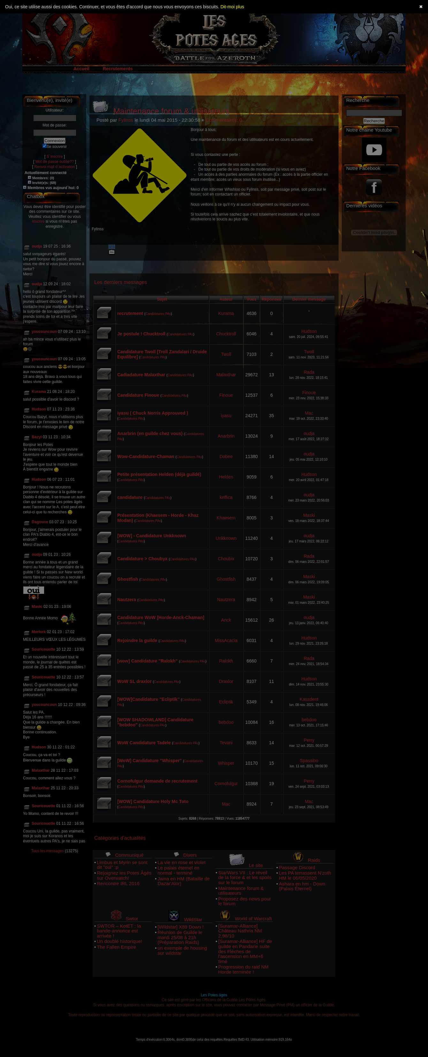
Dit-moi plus (232, 6)
